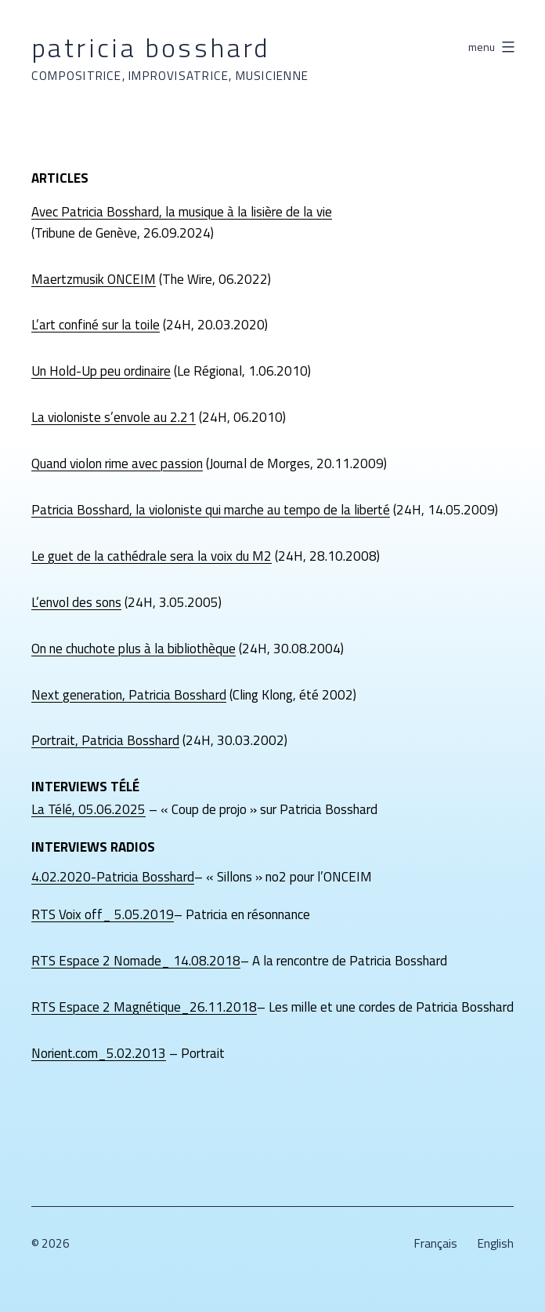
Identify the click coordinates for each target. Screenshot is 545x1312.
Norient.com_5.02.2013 (98, 1053)
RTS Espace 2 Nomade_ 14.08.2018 (135, 960)
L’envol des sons (76, 602)
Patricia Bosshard (151, 47)
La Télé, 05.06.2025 (88, 809)
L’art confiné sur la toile (95, 324)
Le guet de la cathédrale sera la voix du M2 (151, 556)
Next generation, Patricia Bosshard (128, 695)
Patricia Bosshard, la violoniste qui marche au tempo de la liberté (210, 510)
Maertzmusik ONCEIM (93, 279)
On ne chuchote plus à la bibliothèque (133, 648)
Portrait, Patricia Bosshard (105, 740)
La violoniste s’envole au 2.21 (113, 417)
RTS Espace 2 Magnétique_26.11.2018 (144, 1007)
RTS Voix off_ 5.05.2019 (102, 914)
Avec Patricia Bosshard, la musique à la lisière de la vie (181, 212)
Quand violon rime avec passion (117, 463)
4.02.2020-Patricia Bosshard (112, 877)
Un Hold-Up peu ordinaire (101, 371)
